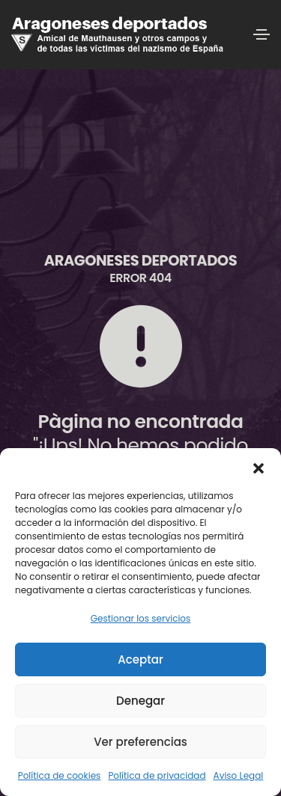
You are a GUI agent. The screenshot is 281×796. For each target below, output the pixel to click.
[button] (258, 466)
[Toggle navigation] (261, 34)
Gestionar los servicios (141, 618)
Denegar (140, 700)
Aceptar (140, 659)
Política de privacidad (156, 775)
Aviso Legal (239, 775)
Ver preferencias (140, 742)
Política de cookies (59, 775)
